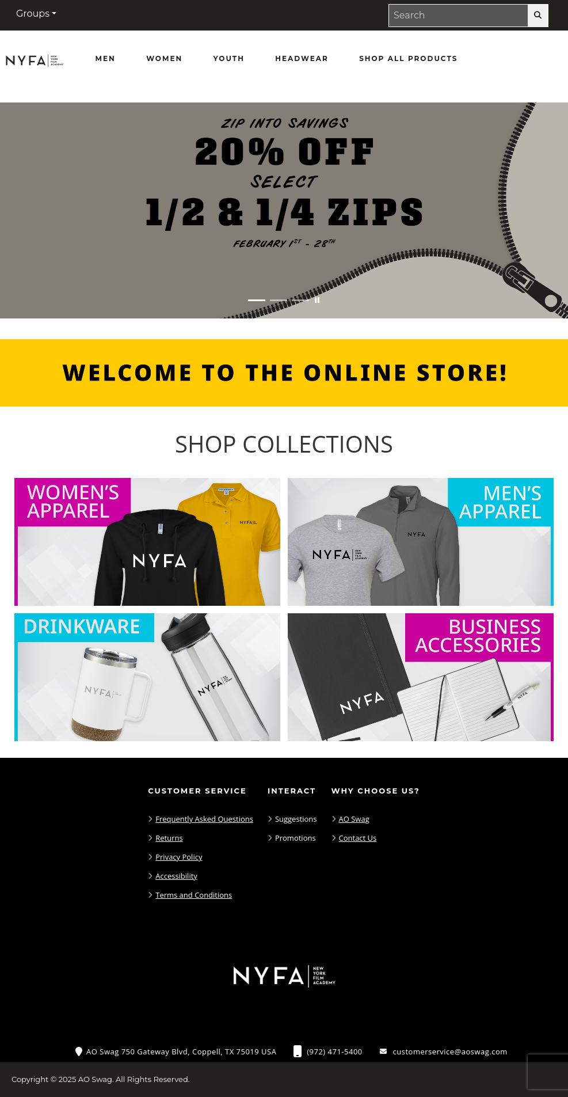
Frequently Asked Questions (204, 819)
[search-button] (538, 15)
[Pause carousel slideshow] (317, 300)
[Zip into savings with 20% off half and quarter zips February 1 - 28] (284, 210)
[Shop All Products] (408, 59)
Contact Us (358, 838)
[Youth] (229, 59)
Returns (168, 838)
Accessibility (176, 876)
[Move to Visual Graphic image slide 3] (300, 300)
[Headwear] (301, 59)
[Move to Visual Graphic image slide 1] (256, 300)
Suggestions (296, 819)
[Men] (106, 59)
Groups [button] (32, 13)
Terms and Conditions (193, 895)
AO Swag (354, 819)
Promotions (295, 838)
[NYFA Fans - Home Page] (34, 64)
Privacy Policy (178, 857)
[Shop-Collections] (284, 444)
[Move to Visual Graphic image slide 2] (278, 300)
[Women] (164, 59)
